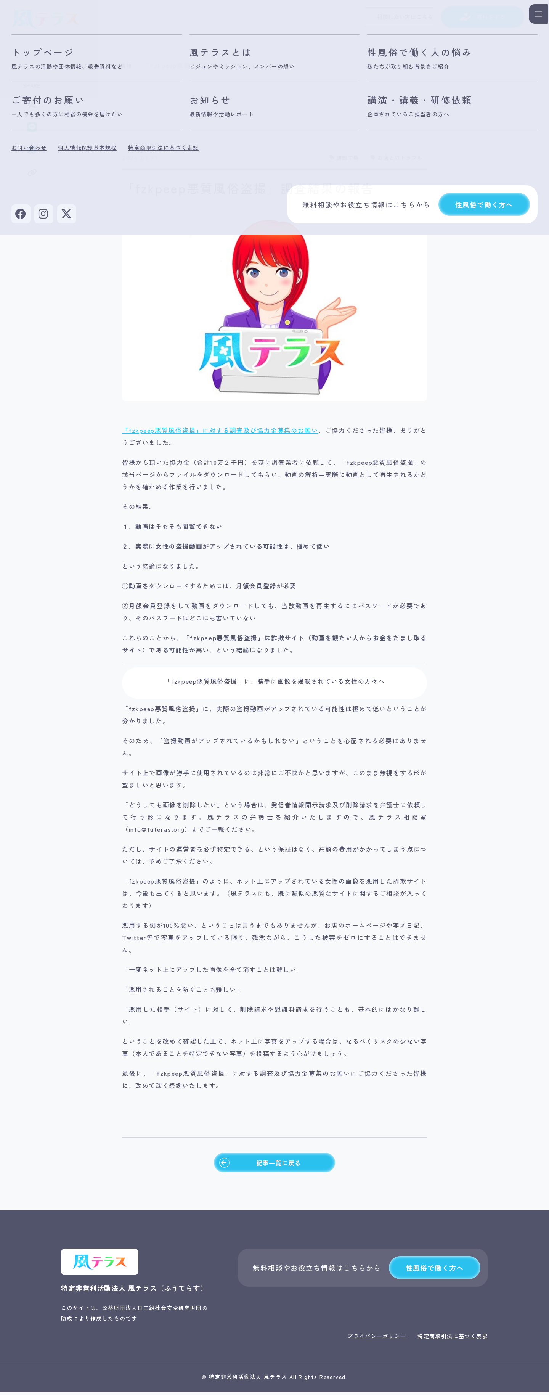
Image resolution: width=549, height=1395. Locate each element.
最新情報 (127, 65)
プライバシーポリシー (376, 1339)
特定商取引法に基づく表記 (452, 1339)
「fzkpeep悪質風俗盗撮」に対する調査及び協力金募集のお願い (220, 430)
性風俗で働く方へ (434, 1271)
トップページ (81, 65)
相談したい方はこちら (387, 19)
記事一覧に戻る (259, 1164)
